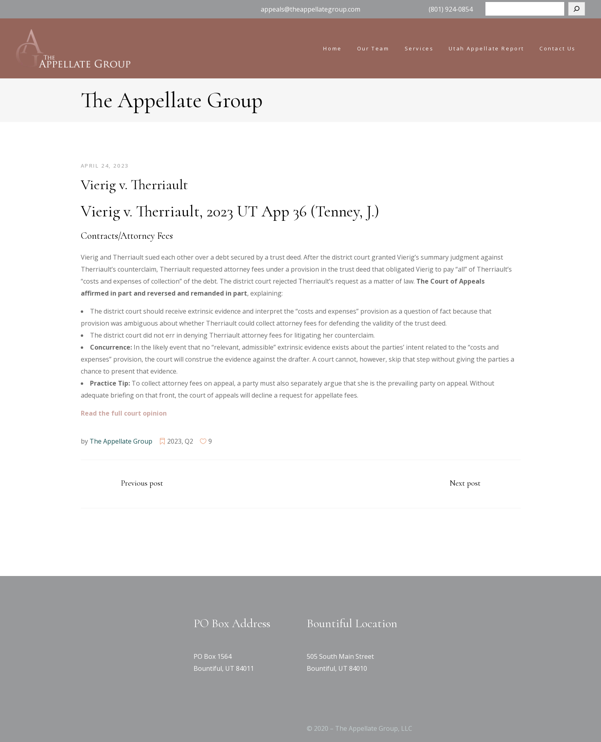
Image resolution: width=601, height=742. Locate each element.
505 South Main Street (340, 656)
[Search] (576, 9)
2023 (174, 441)
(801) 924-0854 (451, 9)
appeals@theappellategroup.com (310, 9)
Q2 (189, 441)
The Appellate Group (121, 441)
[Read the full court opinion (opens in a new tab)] (124, 413)
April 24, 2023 (105, 165)
